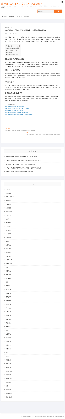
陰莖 (7, 386)
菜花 (7, 352)
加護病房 (8, 215)
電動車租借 (9, 393)
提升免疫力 (9, 252)
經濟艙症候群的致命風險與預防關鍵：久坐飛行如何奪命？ (22, 157)
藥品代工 (8, 356)
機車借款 (8, 271)
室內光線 (8, 230)
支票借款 (8, 256)
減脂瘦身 (8, 289)
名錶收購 (8, 223)
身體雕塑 (8, 367)
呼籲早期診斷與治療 (12, 54)
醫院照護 (8, 382)
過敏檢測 (8, 375)
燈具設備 (8, 304)
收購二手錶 (9, 260)
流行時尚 (19, 16)
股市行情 (8, 349)
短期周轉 (8, 338)
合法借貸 (8, 219)
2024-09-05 (8, 27)
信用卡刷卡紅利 (10, 197)
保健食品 (8, 193)
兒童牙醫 (8, 204)
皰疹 (7, 330)
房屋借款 (8, 245)
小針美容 (8, 234)
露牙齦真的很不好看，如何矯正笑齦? (21, 3)
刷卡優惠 (8, 208)
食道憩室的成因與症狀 (13, 48)
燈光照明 (8, 300)
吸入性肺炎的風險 (12, 50)
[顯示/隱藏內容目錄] (17, 46)
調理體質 (8, 360)
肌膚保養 (8, 345)
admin (10, 33)
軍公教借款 (9, 371)
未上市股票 (9, 263)
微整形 (7, 241)
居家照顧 (8, 237)
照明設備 (8, 293)
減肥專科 (8, 286)
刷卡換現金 (9, 211)
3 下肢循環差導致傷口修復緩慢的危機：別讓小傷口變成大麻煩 (23, 160)
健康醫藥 (26, 16)
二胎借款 (8, 189)
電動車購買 (9, 397)
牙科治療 (8, 308)
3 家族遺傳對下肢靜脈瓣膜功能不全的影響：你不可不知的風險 (23, 168)
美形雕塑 (8, 341)
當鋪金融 (12, 16)
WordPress (61, 416)
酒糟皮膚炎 (9, 378)
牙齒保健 (8, 312)
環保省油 (8, 315)
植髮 (7, 267)
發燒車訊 (4, 16)
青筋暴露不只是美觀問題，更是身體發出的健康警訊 (20, 164)
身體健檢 (8, 363)
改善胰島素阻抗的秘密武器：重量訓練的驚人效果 (20, 171)
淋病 (7, 282)
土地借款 (8, 226)
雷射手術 (8, 389)
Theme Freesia (50, 416)
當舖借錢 (8, 319)
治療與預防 (10, 52)
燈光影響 (8, 297)
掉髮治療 (8, 249)
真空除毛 (8, 334)
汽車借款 (8, 274)
